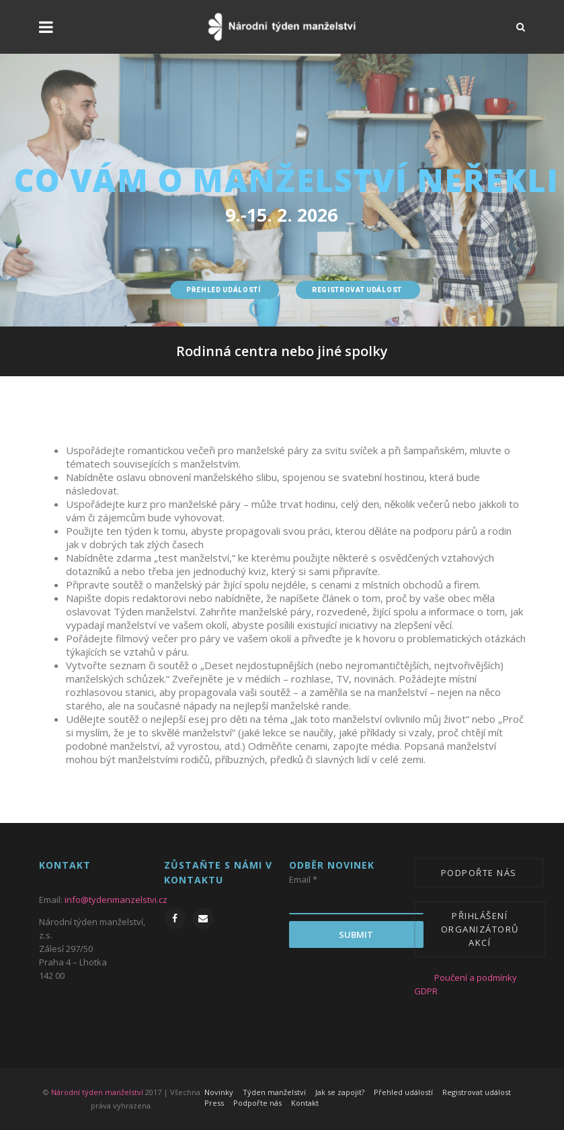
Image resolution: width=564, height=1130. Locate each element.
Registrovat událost (476, 1092)
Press (214, 1103)
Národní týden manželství (97, 1092)
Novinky (218, 1092)
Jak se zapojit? (339, 1092)
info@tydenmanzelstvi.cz (116, 900)
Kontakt (305, 1103)
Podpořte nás (257, 1103)
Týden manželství (274, 1092)
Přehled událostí (403, 1092)
